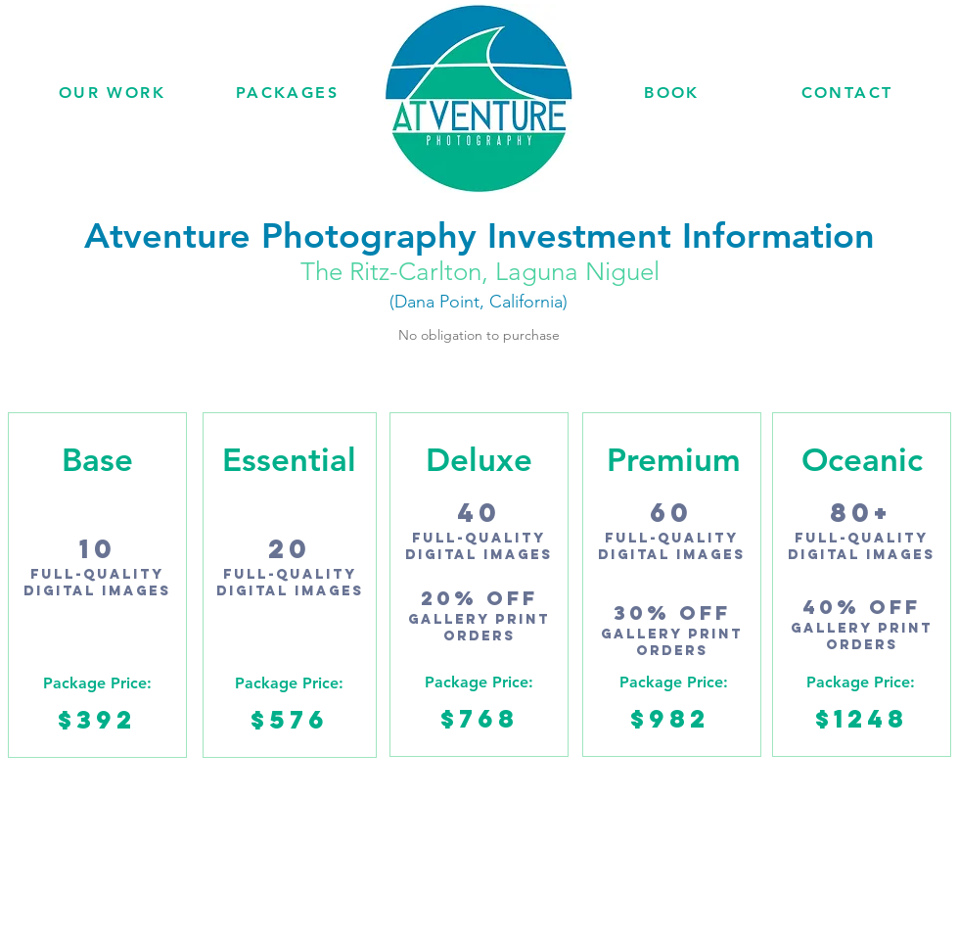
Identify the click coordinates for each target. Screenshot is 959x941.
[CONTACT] (847, 92)
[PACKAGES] (287, 92)
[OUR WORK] (112, 92)
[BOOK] (672, 92)
